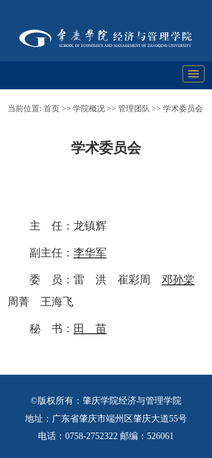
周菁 (19, 301)
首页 (52, 108)
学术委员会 (183, 108)
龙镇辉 (90, 226)
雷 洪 (90, 279)
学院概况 (89, 108)
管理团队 (134, 108)
